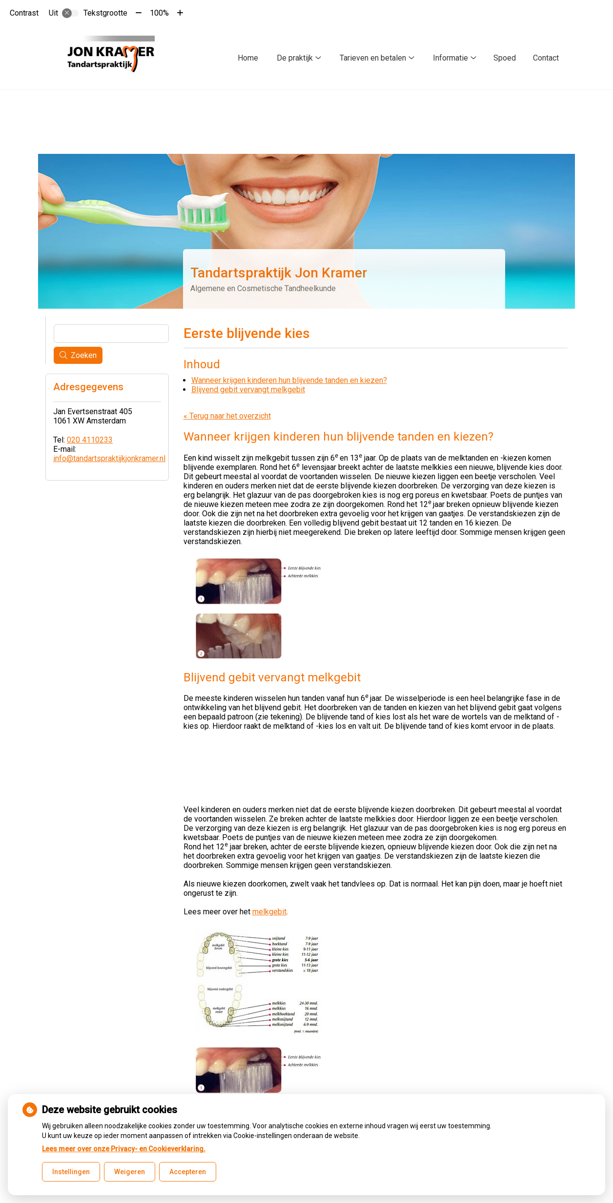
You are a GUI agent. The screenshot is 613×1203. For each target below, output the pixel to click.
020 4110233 (90, 439)
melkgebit (269, 911)
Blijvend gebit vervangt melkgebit (248, 389)
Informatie (450, 58)
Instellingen (71, 1172)
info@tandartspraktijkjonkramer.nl (109, 458)
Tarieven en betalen (373, 58)
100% (159, 13)
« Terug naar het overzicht (227, 416)
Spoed (504, 58)
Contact (546, 58)
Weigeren (129, 1172)
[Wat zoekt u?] (111, 333)
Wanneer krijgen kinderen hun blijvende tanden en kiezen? (289, 380)
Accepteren (187, 1172)
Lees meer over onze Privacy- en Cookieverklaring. (123, 1149)
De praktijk (295, 58)
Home (248, 58)
